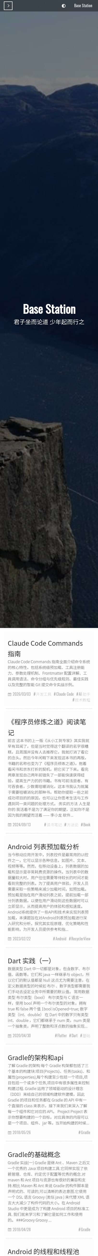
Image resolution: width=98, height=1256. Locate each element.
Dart (75, 1035)
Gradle (85, 1132)
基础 (86, 1035)
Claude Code (65, 694)
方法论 (72, 824)
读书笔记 (54, 824)
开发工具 (43, 694)
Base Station (83, 5)
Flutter (62, 1035)
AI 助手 (84, 694)
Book (86, 824)
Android (60, 939)
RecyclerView (80, 939)
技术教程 (82, 700)
